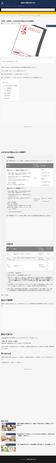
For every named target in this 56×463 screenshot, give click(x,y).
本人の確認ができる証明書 (21, 343)
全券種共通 (7, 91)
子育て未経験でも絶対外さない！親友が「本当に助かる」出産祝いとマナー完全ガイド (35, 424)
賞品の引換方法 (6, 96)
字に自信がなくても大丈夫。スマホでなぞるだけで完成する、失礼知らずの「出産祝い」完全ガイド (35, 434)
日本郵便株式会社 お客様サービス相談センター (12, 362)
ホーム (2, 6)
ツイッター (14, 6)
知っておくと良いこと (11, 15)
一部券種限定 (8, 88)
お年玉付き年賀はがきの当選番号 (10, 86)
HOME (3, 15)
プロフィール (7, 6)
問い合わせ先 (6, 98)
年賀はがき (15, 23)
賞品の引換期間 (6, 93)
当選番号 (19, 23)
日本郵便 (6, 295)
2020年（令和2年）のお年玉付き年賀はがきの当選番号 (29, 15)
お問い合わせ (20, 6)
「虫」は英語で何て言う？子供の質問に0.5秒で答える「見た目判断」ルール (36, 444)
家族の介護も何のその (31, 459)
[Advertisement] (28, 112)
